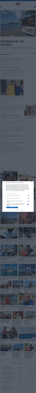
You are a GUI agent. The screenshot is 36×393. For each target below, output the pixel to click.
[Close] (32, 183)
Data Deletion (13, 210)
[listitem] (18, 193)
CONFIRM (12, 207)
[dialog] (18, 196)
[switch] (28, 195)
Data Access (18, 210)
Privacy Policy (22, 210)
